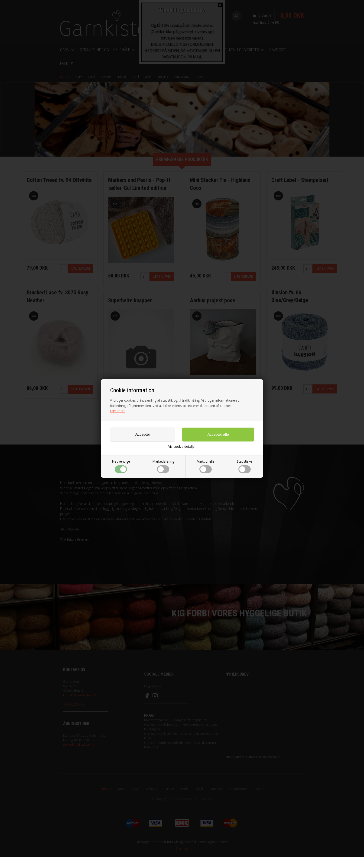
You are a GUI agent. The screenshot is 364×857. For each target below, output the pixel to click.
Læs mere (117, 411)
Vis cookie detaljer (182, 446)
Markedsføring (163, 466)
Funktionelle (205, 466)
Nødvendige (121, 466)
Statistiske (244, 466)
